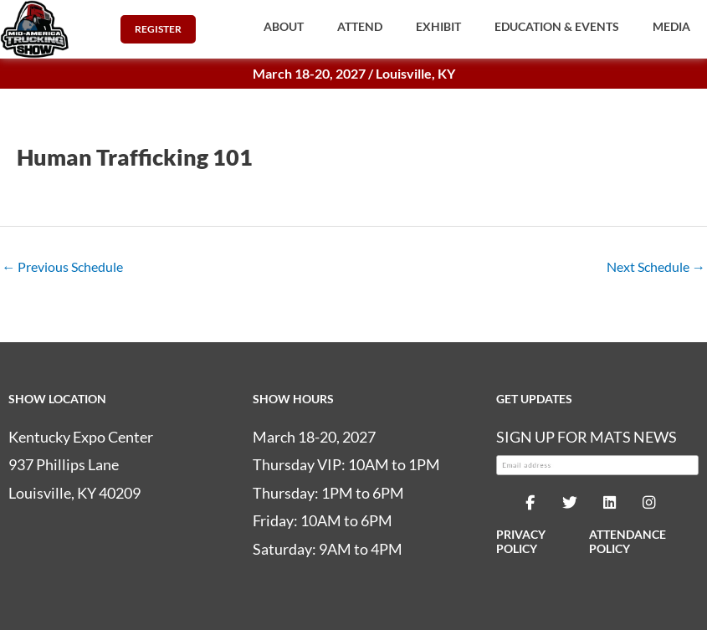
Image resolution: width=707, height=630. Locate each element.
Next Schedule (656, 267)
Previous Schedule (62, 267)
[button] (283, 27)
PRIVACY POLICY (521, 541)
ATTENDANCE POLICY (627, 541)
